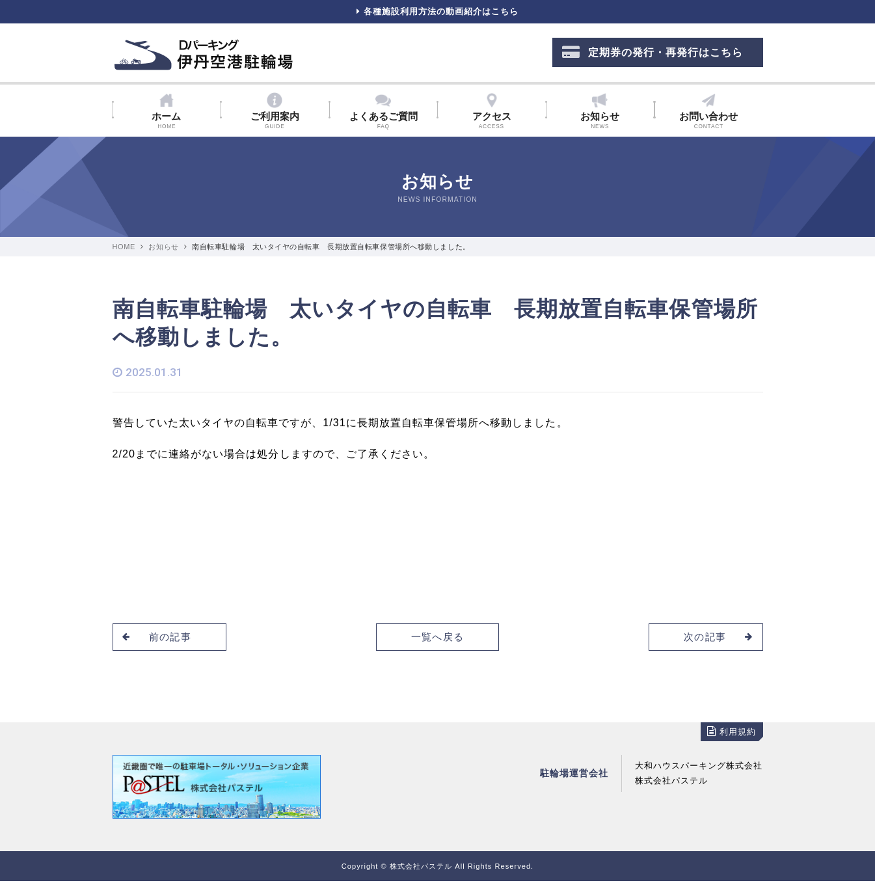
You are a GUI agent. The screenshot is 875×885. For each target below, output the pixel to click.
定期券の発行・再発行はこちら (653, 55)
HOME (124, 250)
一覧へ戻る (437, 640)
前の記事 (159, 640)
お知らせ (163, 250)
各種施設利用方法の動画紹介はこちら (437, 13)
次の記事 (716, 640)
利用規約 (731, 735)
